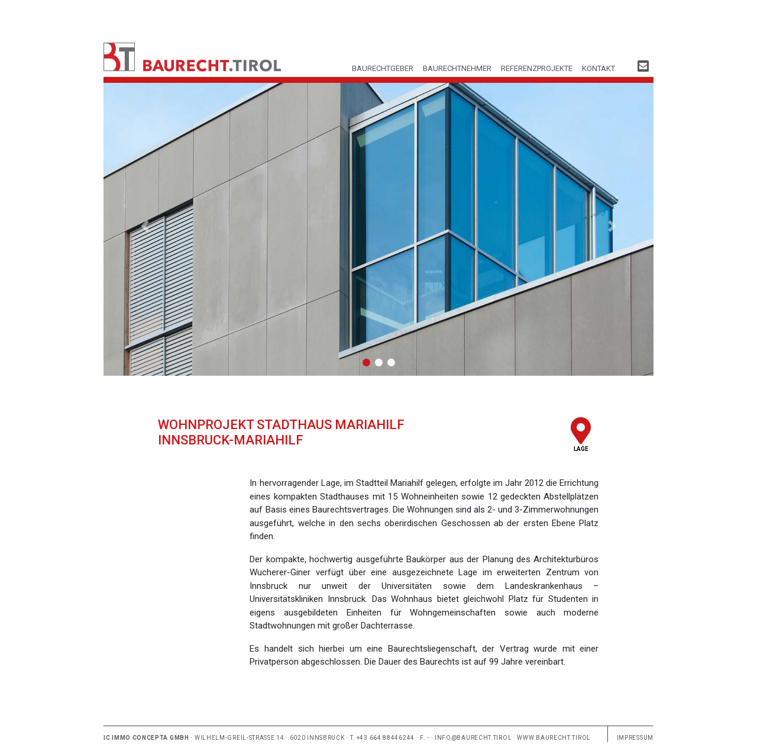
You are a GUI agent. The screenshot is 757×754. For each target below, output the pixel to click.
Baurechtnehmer (457, 68)
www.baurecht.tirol (554, 737)
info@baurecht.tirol (473, 737)
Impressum (635, 737)
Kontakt (598, 68)
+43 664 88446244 (386, 737)
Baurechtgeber (382, 68)
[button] (144, 226)
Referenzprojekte (536, 68)
